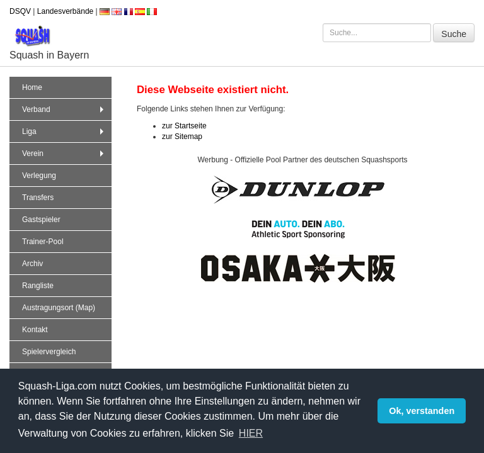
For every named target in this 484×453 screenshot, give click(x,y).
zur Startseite (184, 125)
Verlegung (39, 175)
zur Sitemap (182, 136)
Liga (64, 131)
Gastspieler (41, 219)
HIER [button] (251, 433)
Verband (64, 109)
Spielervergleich (49, 351)
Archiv (32, 263)
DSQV (20, 11)
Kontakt (35, 329)
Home (32, 87)
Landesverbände (65, 11)
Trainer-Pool (43, 241)
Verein (64, 153)
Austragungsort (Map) (58, 307)
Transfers (38, 197)
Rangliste (38, 285)
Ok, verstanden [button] (421, 411)
